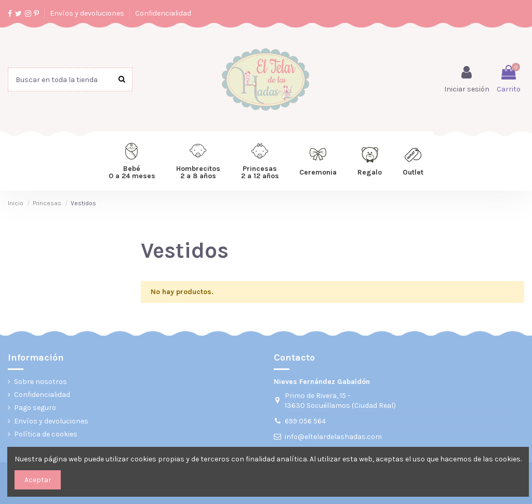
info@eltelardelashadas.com (333, 436)
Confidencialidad (163, 13)
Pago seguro (35, 407)
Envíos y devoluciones (88, 13)
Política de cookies (45, 434)
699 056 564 (305, 421)
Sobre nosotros (40, 381)
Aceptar (37, 479)
